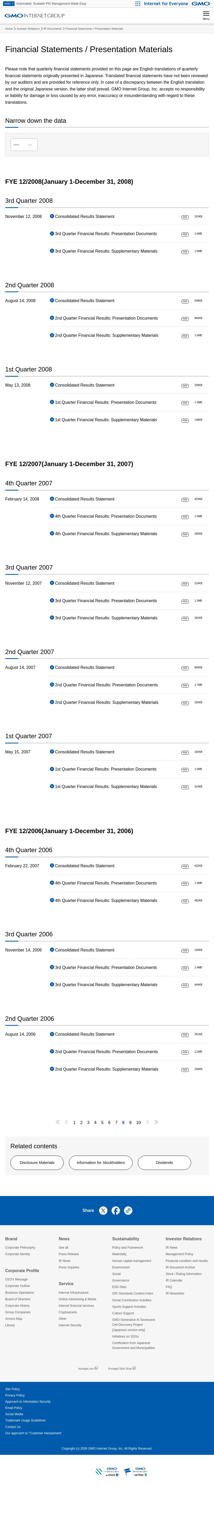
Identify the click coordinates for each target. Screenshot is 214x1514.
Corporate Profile (22, 1293)
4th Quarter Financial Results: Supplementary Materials (106, 534)
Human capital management (131, 1283)
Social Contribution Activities (132, 1322)
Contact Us (13, 1449)
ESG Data (119, 1309)
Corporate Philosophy (20, 1270)
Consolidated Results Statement (84, 216)
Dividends (42, 1184)
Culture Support (123, 1336)
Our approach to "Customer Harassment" (33, 1455)
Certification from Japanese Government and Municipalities (133, 1368)
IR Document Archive (180, 1290)
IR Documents (53, 28)
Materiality (119, 1277)
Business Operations (19, 1315)
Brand (11, 1261)
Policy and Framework (127, 1270)
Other (63, 1341)
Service (66, 1306)
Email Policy (13, 1430)
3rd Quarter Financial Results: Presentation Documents (106, 233)
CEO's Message (16, 1302)
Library (10, 1348)
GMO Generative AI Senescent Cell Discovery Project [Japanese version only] (133, 1347)
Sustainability (125, 1261)
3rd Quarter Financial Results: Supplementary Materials (106, 251)
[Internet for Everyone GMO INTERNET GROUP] (177, 3)
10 (138, 1122)
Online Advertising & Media (77, 1321)
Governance (120, 1303)
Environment (121, 1290)
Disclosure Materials (41, 1163)
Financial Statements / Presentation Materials (94, 28)
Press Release (69, 1277)
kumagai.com (88, 1391)
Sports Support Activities (129, 1329)
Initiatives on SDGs (125, 1359)
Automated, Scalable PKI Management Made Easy (44, 3)
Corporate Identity (17, 1277)
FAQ (169, 1309)
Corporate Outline (17, 1308)
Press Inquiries (69, 1290)
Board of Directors (17, 1321)
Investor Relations (28, 28)
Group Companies (17, 1335)
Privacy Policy (15, 1418)
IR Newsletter (175, 1316)
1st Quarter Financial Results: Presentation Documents (105, 402)
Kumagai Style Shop (122, 1391)
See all (63, 1270)
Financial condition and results (186, 1283)
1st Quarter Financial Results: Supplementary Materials (106, 420)
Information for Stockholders (115, 1163)
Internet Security (70, 1348)
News (64, 1261)
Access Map (13, 1341)
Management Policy (179, 1277)
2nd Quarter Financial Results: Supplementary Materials (106, 335)
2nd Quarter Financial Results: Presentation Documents (106, 318)
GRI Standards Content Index (132, 1316)
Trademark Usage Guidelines (25, 1443)
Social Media (14, 1437)
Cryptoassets (68, 1335)
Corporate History (17, 1328)
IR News (64, 1283)
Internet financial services (76, 1328)
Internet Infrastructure (74, 1315)
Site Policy (12, 1411)
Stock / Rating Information (184, 1296)
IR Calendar (174, 1303)
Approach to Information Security (28, 1424)
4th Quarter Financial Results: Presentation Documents (106, 516)
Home (9, 28)
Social (116, 1296)
